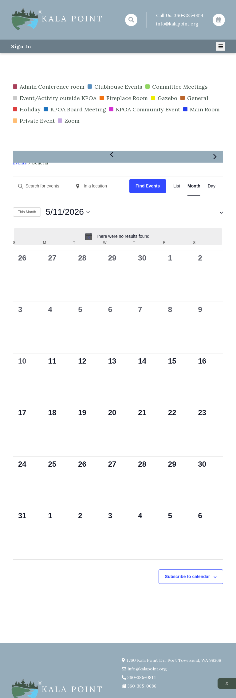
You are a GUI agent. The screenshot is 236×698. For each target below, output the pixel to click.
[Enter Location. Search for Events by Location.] (100, 186)
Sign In (21, 46)
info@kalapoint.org (177, 24)
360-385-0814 (188, 15)
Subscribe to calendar (187, 576)
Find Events (148, 185)
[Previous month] (111, 154)
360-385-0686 (142, 686)
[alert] (118, 236)
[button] (215, 212)
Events (20, 163)
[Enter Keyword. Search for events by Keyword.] (42, 186)
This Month (27, 212)
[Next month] (214, 156)
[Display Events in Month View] (193, 186)
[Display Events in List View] (176, 186)
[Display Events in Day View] (211, 186)
